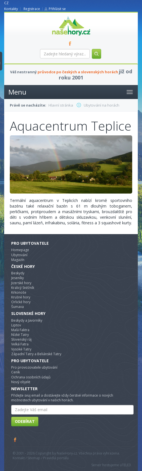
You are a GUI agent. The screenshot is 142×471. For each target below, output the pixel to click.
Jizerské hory (21, 283)
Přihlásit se (57, 8)
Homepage (20, 250)
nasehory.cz (61, 16)
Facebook (15, 439)
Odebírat (25, 421)
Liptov (16, 325)
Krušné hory (20, 297)
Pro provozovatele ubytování (34, 367)
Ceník (15, 372)
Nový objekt (20, 382)
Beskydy (17, 273)
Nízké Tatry (20, 334)
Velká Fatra (20, 344)
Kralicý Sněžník (22, 287)
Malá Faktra (20, 330)
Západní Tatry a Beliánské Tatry (36, 354)
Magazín (17, 259)
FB (71, 43)
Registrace (32, 8)
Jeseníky (17, 277)
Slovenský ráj (21, 339)
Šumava (17, 306)
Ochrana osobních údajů (30, 377)
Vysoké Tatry (21, 349)
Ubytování (19, 255)
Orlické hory (21, 302)
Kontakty (11, 8)
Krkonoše (18, 292)
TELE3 (126, 465)
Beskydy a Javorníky (26, 320)
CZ (6, 3)
